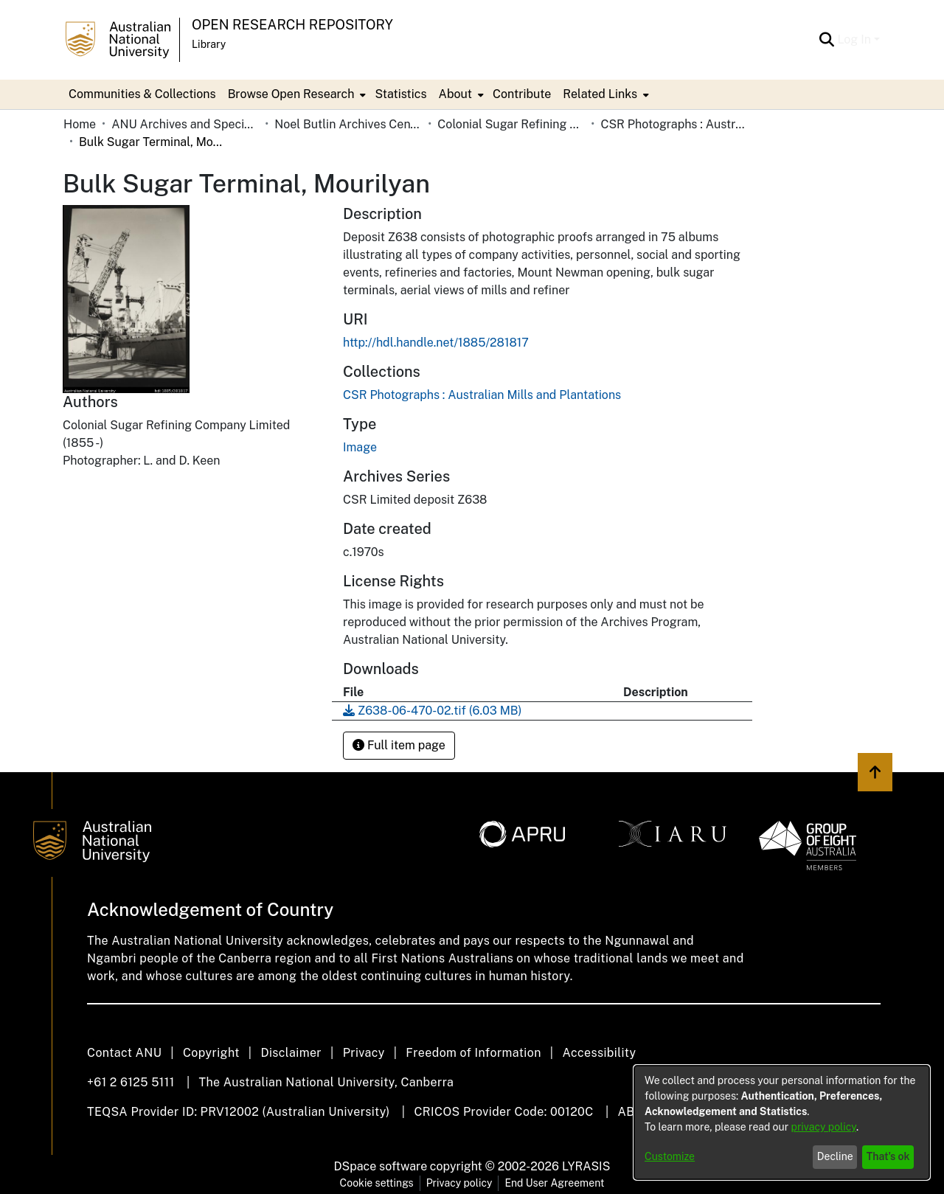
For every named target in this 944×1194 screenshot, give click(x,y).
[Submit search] (826, 40)
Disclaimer (291, 1053)
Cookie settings (377, 1183)
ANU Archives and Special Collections (185, 124)
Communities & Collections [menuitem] (142, 94)
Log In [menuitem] (854, 39)
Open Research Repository (292, 24)
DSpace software (381, 1166)
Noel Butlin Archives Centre (348, 124)
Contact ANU (124, 1053)
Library (209, 44)
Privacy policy (459, 1183)
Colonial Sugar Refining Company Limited (511, 124)
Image (360, 447)
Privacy (364, 1053)
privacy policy (823, 1127)
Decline (835, 1156)
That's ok (888, 1156)
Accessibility (599, 1053)
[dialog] (781, 1122)
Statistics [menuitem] (400, 94)
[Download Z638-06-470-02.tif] (432, 711)
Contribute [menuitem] (522, 94)
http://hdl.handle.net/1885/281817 (436, 343)
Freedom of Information (473, 1053)
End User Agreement (554, 1183)
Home (79, 124)
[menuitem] (295, 94)
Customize (670, 1156)
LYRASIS (586, 1166)
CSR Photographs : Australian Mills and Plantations (674, 124)
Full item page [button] (399, 745)
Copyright (211, 1053)
